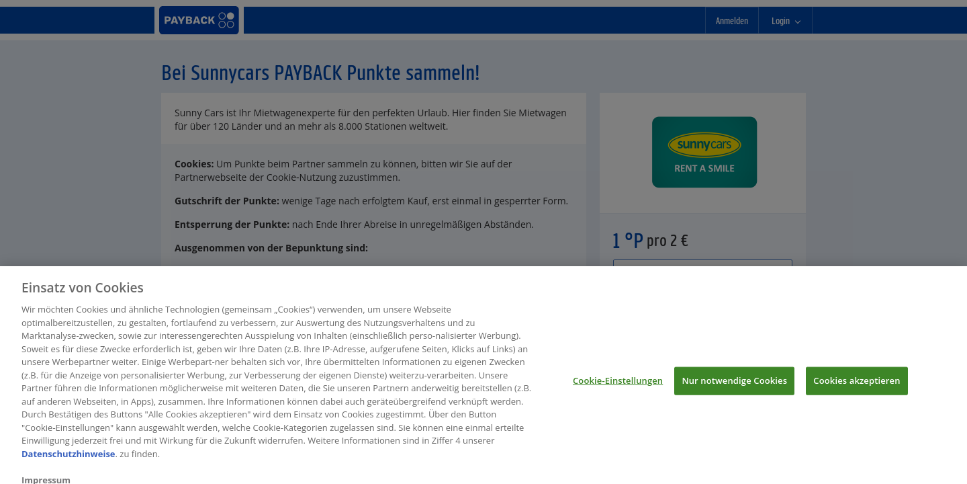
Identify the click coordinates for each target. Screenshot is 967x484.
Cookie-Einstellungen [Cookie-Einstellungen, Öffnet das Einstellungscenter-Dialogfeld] (618, 387)
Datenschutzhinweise (68, 460)
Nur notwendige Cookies (734, 387)
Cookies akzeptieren (856, 387)
